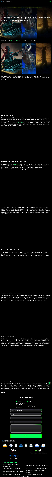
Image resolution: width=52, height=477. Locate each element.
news (2, 7)
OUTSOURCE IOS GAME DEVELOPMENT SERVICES (35, 471)
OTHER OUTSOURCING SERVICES (34, 474)
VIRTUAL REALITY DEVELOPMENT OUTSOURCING (10, 465)
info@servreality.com (31, 402)
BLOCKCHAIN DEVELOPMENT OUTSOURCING (36, 465)
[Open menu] (50, 1)
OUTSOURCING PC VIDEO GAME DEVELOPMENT (37, 468)
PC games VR (14, 41)
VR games (17, 164)
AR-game (20, 122)
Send (26, 436)
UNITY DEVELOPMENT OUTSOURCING (11, 468)
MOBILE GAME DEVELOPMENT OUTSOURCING (13, 471)
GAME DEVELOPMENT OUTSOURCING (11, 474)
